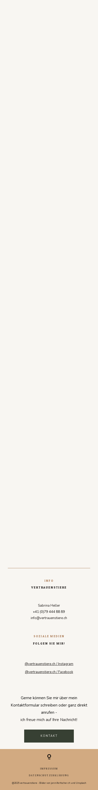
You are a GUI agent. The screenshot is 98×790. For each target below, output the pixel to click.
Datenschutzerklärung (49, 775)
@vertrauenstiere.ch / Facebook (49, 672)
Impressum (49, 768)
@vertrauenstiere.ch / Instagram (49, 664)
